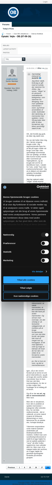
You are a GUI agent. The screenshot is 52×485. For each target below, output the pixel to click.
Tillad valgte (26, 288)
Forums (5, 24)
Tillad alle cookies (26, 280)
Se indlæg (40, 78)
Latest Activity (9, 49)
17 (42, 467)
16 (36, 467)
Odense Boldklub (37, 34)
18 (48, 467)
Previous (11, 467)
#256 (46, 69)
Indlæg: (10, 90)
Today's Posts (8, 29)
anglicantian (12, 79)
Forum (8, 34)
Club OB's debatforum (21, 34)
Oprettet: (7, 88)
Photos (6, 52)
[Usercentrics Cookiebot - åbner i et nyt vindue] (37, 187)
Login (45, 2)
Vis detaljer (37, 271)
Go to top (45, 477)
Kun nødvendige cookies (26, 296)
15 (30, 467)
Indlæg (6, 45)
